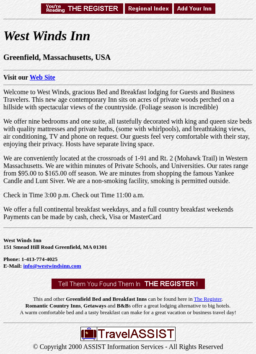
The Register (208, 299)
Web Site (42, 77)
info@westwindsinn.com (52, 266)
